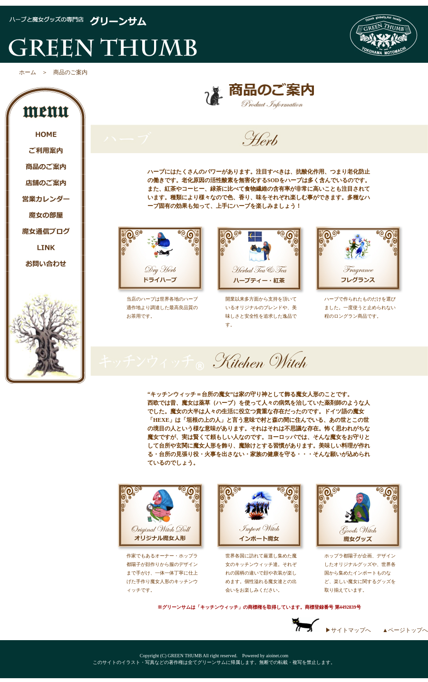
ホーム (27, 72)
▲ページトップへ (405, 630)
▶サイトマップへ (348, 630)
